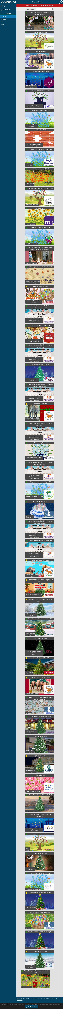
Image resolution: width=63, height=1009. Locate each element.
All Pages (3, 16)
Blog (2, 22)
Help (2, 24)
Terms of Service (55, 998)
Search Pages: (31, 9)
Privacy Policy (20, 1000)
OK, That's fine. (31, 1007)
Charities (3, 19)
